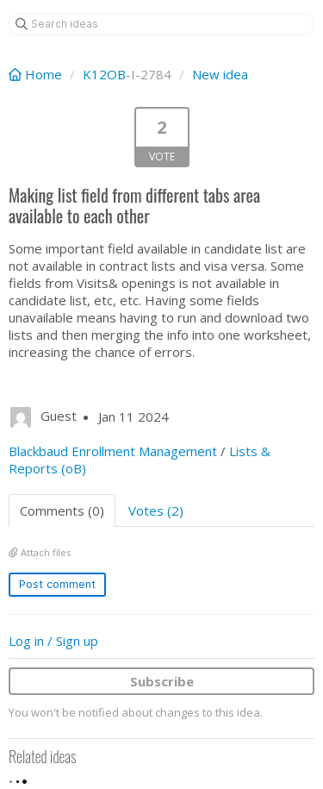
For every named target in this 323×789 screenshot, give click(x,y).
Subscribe (162, 681)
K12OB (104, 74)
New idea (220, 74)
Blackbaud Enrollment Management (113, 451)
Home (37, 74)
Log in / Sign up (53, 640)
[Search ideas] (161, 24)
